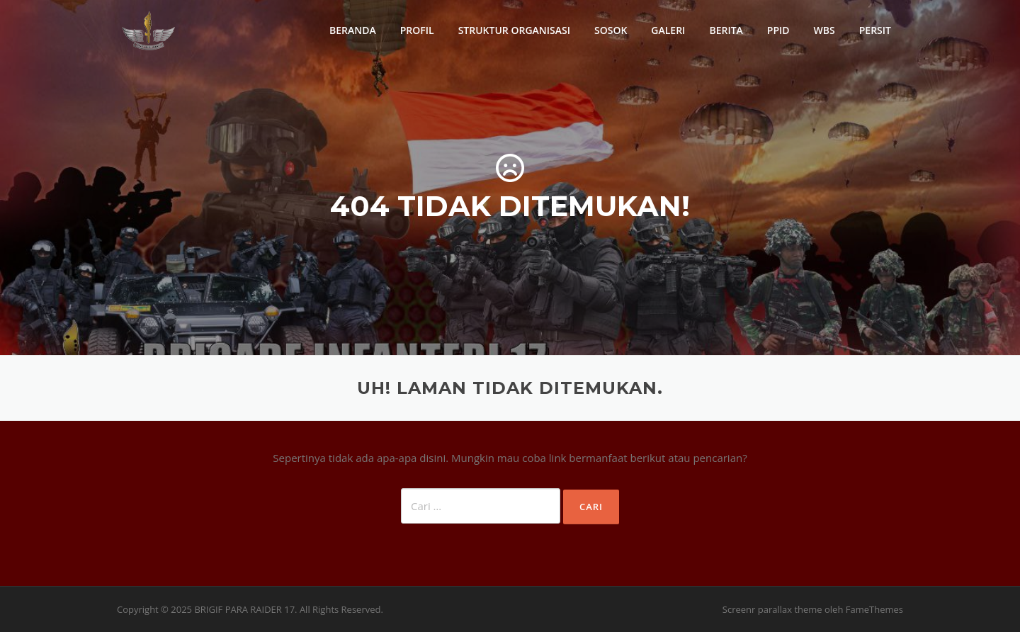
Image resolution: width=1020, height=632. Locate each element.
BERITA (725, 30)
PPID (778, 30)
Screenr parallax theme (772, 609)
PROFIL (417, 30)
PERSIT (875, 30)
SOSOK (610, 30)
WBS (824, 30)
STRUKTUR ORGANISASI (514, 30)
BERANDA (352, 30)
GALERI (668, 30)
